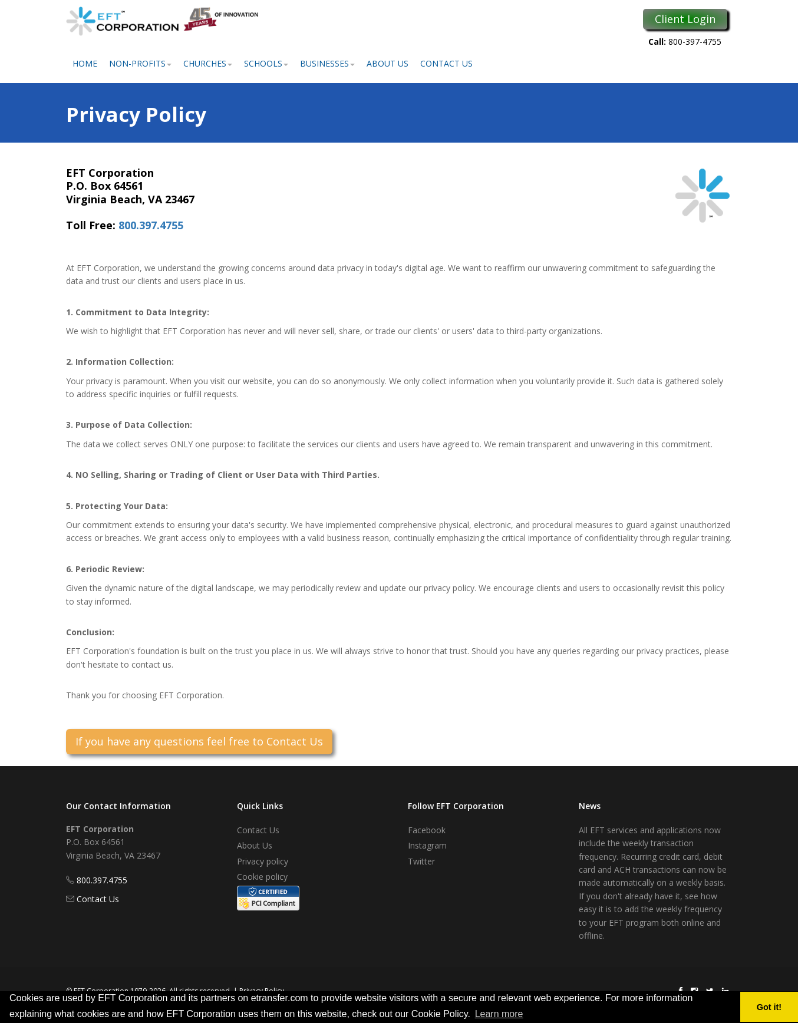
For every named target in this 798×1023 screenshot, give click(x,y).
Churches (207, 63)
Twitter (421, 861)
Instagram (427, 845)
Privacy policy (262, 861)
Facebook (427, 830)
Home (84, 63)
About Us (387, 63)
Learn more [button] (499, 1014)
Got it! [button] (769, 1007)
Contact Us (446, 63)
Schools (266, 63)
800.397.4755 (150, 225)
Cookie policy (262, 876)
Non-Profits (140, 63)
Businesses (327, 63)
